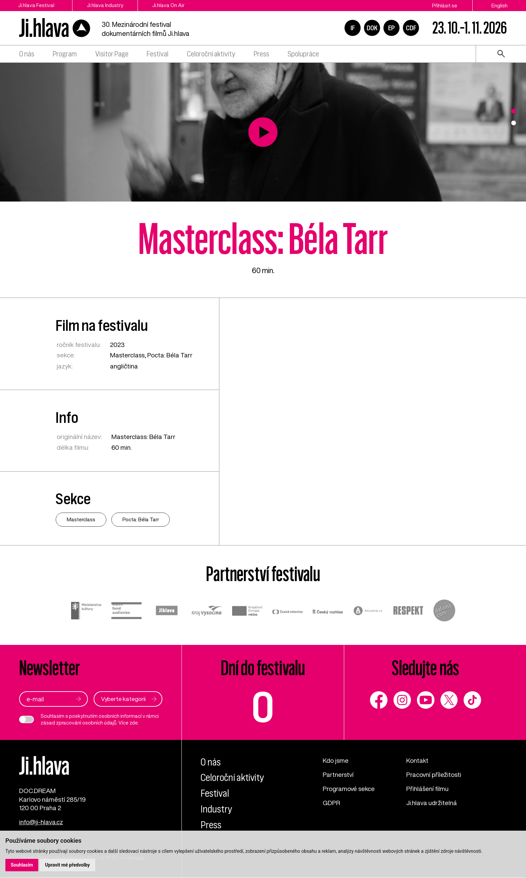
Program (65, 54)
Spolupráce (303, 54)
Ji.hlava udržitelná (432, 802)
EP (391, 28)
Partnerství (338, 774)
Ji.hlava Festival (36, 5)
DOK (372, 28)
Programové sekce (349, 788)
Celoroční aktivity (211, 54)
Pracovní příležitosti (434, 774)
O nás (26, 54)
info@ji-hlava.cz (41, 823)
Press (261, 54)
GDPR (331, 802)
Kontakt (417, 760)
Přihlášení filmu (427, 788)
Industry (216, 809)
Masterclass (128, 355)
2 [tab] (513, 123)
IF (353, 28)
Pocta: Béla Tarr (171, 355)
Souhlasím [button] (22, 865)
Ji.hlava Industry (107, 5)
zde (133, 722)
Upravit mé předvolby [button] (67, 865)
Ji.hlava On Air (172, 5)
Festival (157, 54)
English (499, 5)
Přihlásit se (444, 5)
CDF (411, 28)
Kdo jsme (336, 760)
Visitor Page (111, 54)
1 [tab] (513, 111)
